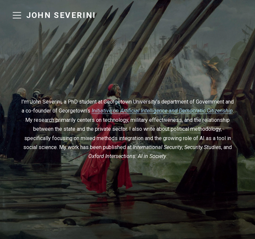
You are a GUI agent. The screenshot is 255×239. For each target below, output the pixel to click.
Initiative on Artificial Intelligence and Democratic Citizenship (162, 111)
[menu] (17, 15)
